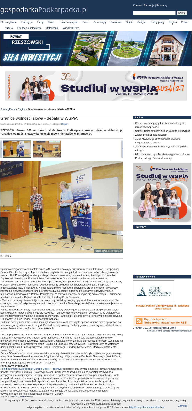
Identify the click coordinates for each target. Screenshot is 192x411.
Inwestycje (27, 22)
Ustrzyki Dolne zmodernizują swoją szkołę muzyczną (162, 131)
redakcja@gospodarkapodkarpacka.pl (174, 331)
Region (173, 22)
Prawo (184, 22)
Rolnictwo (115, 22)
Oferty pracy (157, 22)
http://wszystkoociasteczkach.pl (146, 407)
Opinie (129, 22)
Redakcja (149, 5)
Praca (86, 22)
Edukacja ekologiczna (29, 28)
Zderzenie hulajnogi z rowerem (151, 134)
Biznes (51, 22)
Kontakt (137, 5)
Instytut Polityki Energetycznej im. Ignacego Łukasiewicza (162, 307)
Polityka (141, 22)
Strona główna (8, 22)
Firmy (40, 22)
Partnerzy (161, 5)
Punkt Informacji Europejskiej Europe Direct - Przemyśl (31, 368)
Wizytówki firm (71, 28)
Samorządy (99, 22)
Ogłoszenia (52, 28)
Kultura (9, 28)
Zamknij (182, 405)
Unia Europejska (69, 22)
